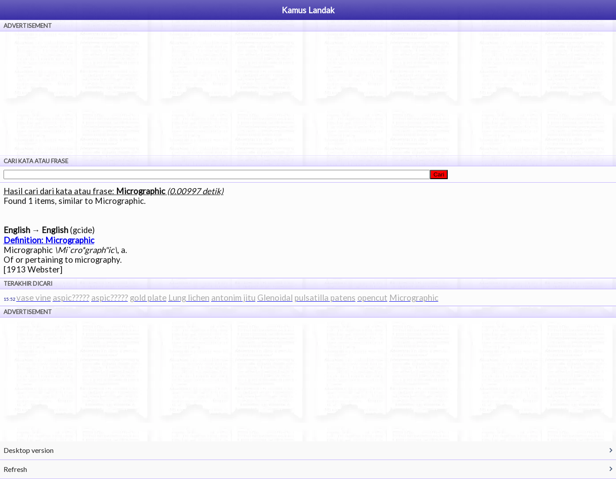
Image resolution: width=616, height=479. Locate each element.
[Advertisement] (308, 93)
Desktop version (29, 450)
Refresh (15, 469)
